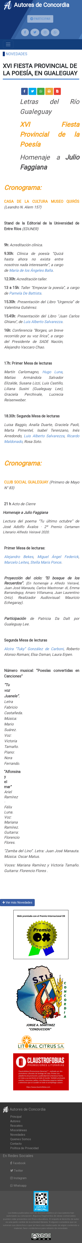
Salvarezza (55, 436)
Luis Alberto (35, 436)
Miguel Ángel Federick (58, 556)
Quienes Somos (20, 1139)
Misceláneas (18, 1130)
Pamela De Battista (25, 293)
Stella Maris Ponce (45, 562)
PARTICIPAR (40, 19)
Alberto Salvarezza (46, 321)
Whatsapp (18, 1185)
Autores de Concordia (36, 5)
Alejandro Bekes (18, 556)
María (14, 270)
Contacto (16, 1143)
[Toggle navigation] (8, 44)
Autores (15, 1121)
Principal (16, 1116)
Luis (26, 321)
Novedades (16, 54)
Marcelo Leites (16, 562)
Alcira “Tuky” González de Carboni (34, 649)
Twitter (16, 1170)
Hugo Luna (52, 372)
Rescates (16, 1125)
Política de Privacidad (24, 1148)
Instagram (18, 1178)
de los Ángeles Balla (36, 270)
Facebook (18, 1163)
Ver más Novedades (17, 902)
